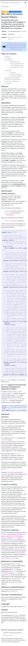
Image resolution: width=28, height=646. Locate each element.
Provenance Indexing (16, 76)
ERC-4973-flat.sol (12, 591)
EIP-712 (15, 37)
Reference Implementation (13, 79)
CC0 (24, 606)
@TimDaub (22, 31)
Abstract (8, 56)
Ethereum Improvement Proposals (11, 4)
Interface (12, 72)
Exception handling (15, 74)
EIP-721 (20, 37)
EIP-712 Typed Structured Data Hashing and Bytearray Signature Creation (17, 66)
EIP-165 (10, 37)
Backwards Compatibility (13, 78)
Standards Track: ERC (15, 11)
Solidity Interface (15, 62)
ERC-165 (8, 211)
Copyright (8, 83)
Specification (9, 60)
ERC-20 (13, 578)
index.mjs (10, 399)
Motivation (9, 58)
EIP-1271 (10, 39)
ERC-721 (8, 213)
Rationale (8, 70)
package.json (5, 400)
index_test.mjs (18, 399)
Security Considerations (12, 81)
